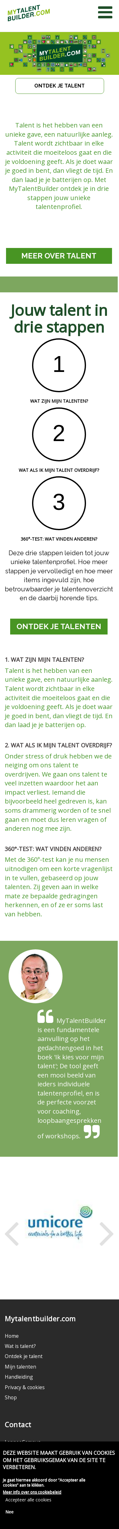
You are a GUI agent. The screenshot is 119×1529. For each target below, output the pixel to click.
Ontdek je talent (24, 1356)
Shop (11, 1397)
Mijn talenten (20, 1366)
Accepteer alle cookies (28, 1501)
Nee (9, 1513)
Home (12, 1335)
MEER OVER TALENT (58, 255)
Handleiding (19, 1376)
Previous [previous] (11, 1228)
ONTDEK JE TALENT (59, 86)
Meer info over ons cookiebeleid (32, 1493)
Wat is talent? (20, 1346)
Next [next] (106, 1228)
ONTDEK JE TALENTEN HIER (59, 628)
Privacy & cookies (25, 1387)
